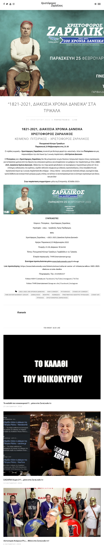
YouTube (58, 279)
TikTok (76, 279)
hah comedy (52, 291)
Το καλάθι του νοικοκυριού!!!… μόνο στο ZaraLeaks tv (27, 403)
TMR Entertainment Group (16, 294)
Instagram (68, 279)
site (57, 283)
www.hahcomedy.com (61, 261)
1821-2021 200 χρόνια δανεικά (31, 291)
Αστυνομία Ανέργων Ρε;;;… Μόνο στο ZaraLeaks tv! (26, 540)
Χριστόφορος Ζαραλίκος (57, 297)
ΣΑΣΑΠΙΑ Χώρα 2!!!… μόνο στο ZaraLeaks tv (23, 479)
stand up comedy (80, 291)
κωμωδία (56, 294)
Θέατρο (46, 294)
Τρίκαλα (40, 297)
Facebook (50, 279)
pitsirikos (65, 291)
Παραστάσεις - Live (66, 120)
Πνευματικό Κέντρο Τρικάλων (76, 294)
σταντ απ (95, 294)
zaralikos (35, 294)
